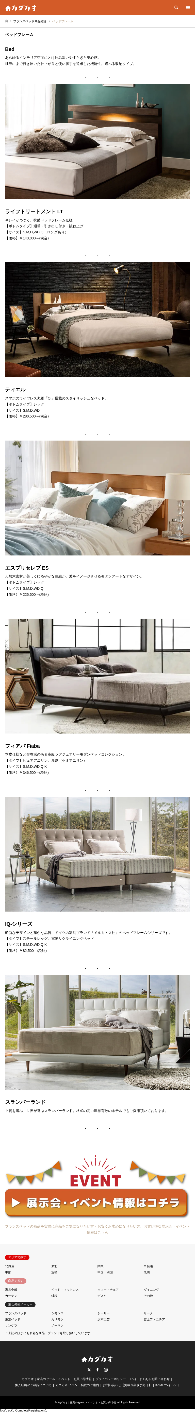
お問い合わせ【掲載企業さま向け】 (127, 1385)
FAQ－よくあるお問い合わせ (150, 1379)
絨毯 (54, 1296)
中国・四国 (105, 1272)
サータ (148, 1313)
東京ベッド (12, 1319)
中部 (8, 1272)
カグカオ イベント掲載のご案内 (77, 1385)
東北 (54, 1266)
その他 (148, 1296)
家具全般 (11, 1290)
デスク (102, 1296)
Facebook (97, 1369)
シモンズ (57, 1313)
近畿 (54, 1272)
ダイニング (151, 1290)
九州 (147, 1272)
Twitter (89, 1369)
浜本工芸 (104, 1319)
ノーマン (57, 1325)
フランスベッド (15, 1313)
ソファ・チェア (108, 1290)
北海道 (9, 1266)
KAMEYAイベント (167, 1385)
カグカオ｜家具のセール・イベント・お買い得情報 (57, 1379)
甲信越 (148, 1266)
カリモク (57, 1319)
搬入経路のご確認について (33, 1385)
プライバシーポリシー (110, 1379)
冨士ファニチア (154, 1319)
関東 (101, 1266)
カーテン (11, 1296)
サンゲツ (11, 1325)
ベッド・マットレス (65, 1290)
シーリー (104, 1313)
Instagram (106, 1369)
